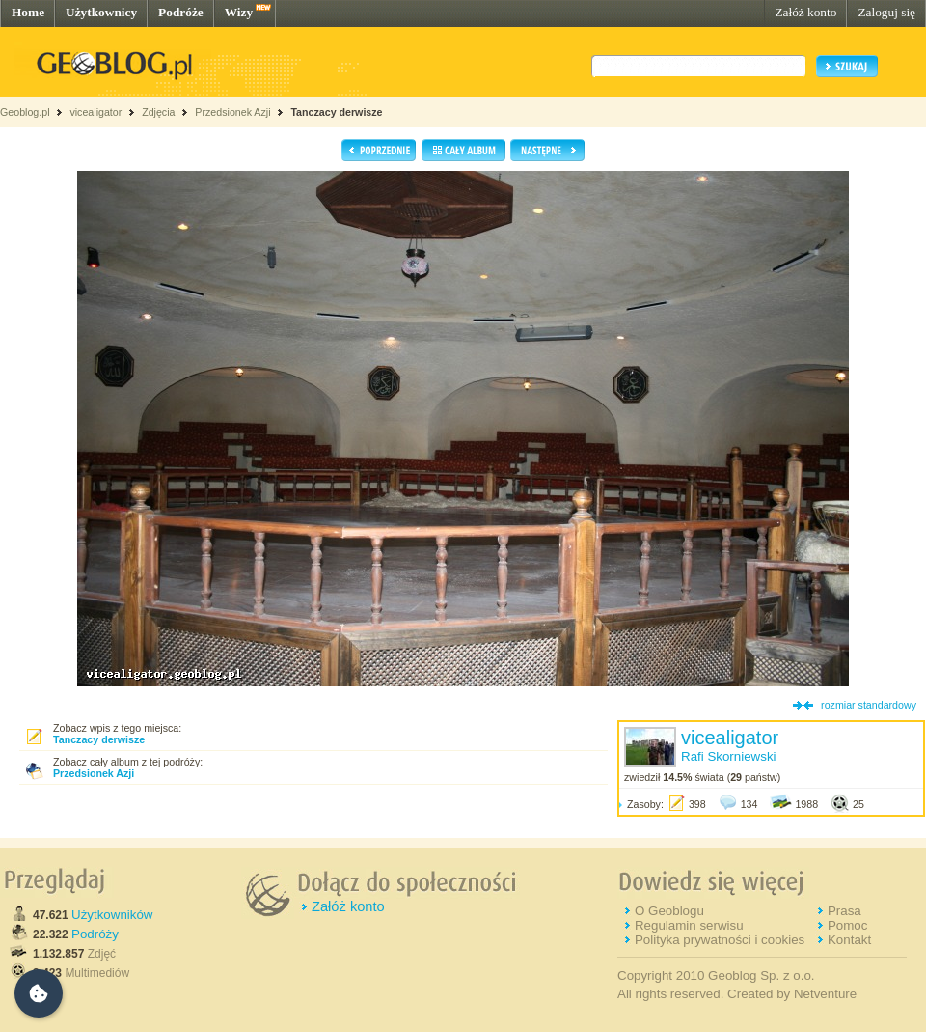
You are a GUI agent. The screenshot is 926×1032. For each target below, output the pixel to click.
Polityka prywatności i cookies (719, 940)
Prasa (844, 911)
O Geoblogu (669, 911)
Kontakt (849, 940)
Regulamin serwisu (689, 925)
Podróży (95, 934)
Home (28, 12)
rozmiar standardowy (868, 705)
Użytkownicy (101, 12)
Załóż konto (805, 12)
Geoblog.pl (25, 112)
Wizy (239, 12)
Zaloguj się (886, 12)
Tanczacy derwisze (336, 112)
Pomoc (847, 925)
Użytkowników (111, 914)
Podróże (181, 12)
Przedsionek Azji (232, 112)
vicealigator (95, 112)
